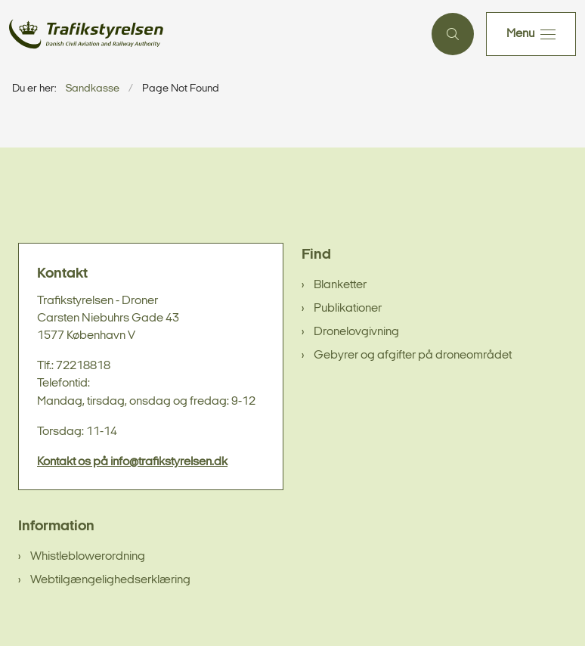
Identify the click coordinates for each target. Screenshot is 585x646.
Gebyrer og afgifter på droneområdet (413, 355)
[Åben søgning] (453, 34)
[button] (531, 34)
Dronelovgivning (356, 332)
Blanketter (340, 285)
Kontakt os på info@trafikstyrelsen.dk (132, 462)
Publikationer (348, 309)
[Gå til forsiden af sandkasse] (209, 34)
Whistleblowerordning (87, 557)
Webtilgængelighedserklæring (110, 580)
